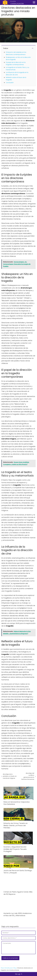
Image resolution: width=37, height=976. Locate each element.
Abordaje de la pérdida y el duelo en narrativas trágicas (10, 776)
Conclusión (10, 83)
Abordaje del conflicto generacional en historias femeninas (27, 776)
